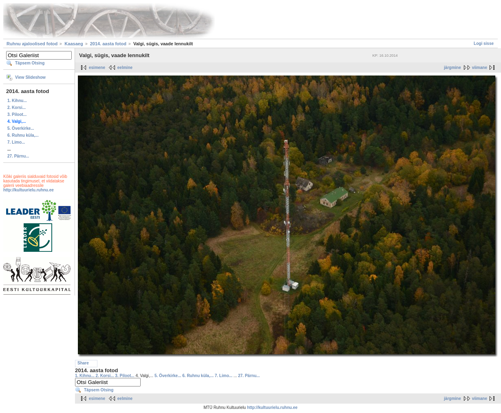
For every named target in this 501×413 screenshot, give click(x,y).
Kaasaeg (73, 43)
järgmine (452, 67)
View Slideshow (30, 77)
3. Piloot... (16, 114)
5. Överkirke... (20, 128)
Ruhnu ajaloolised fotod (32, 43)
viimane (479, 67)
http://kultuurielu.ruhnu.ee (28, 190)
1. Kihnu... (17, 100)
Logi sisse (484, 43)
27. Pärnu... (18, 156)
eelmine (124, 67)
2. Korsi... (16, 107)
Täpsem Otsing (29, 63)
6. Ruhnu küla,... (23, 135)
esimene (97, 67)
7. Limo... (16, 142)
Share (83, 363)
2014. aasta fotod (108, 43)
